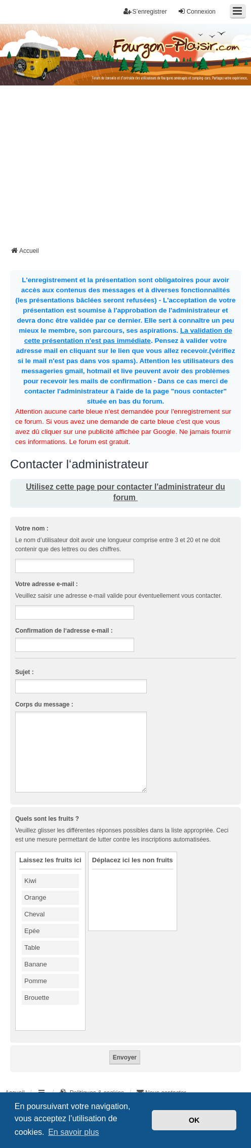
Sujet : (24, 672)
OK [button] (194, 1120)
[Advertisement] (130, 169)
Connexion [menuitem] (197, 11)
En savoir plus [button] (73, 1132)
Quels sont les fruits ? (47, 818)
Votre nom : (32, 528)
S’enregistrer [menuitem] (145, 11)
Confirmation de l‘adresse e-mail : (64, 630)
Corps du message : (44, 704)
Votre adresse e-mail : (46, 584)
